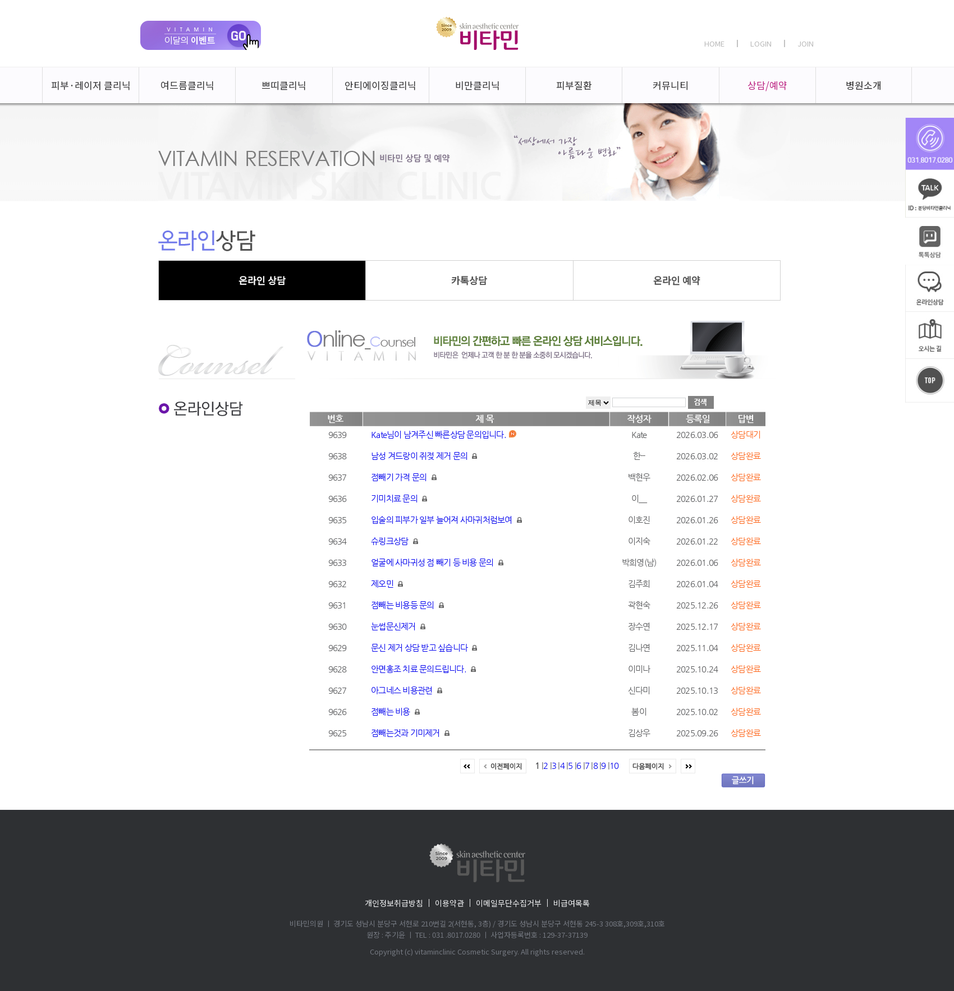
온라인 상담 (262, 280)
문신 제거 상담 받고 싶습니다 (424, 647)
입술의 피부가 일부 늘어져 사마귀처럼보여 (446, 519)
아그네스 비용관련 (406, 690)
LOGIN (761, 43)
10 (614, 765)
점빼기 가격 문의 (404, 477)
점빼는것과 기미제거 (410, 733)
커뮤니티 (671, 85)
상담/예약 (767, 85)
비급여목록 (571, 903)
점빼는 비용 (395, 711)
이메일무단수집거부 (509, 903)
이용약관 (449, 903)
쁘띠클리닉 (284, 85)
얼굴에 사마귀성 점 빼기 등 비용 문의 (437, 562)
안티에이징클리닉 (380, 85)
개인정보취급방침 (394, 903)
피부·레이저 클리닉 (91, 85)
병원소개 (864, 85)
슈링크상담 (394, 541)
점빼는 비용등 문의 (407, 605)
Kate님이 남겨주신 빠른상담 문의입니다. (443, 434)
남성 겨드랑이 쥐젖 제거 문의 (424, 455)
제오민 (387, 583)
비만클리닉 (477, 85)
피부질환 (574, 85)
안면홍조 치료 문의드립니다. (423, 669)
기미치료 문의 (399, 498)
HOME (714, 43)
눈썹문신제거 (398, 626)
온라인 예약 (676, 280)
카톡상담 (469, 280)
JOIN (805, 43)
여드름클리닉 (187, 85)
